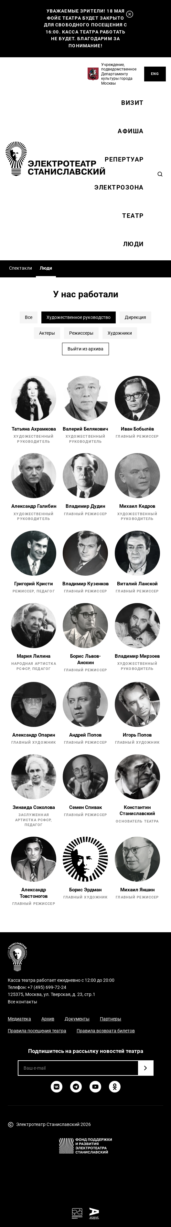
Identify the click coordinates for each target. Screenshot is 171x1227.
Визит (132, 103)
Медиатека (19, 1018)
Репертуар (124, 159)
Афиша (131, 131)
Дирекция (135, 317)
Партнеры (110, 1018)
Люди (133, 244)
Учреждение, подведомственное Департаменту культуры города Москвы (118, 74)
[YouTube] (95, 1086)
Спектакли (20, 268)
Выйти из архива (85, 348)
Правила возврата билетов (106, 1030)
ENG (155, 74)
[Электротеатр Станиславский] (55, 158)
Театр (133, 215)
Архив (47, 1018)
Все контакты (22, 1001)
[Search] (160, 174)
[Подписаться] (145, 1068)
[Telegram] (76, 1086)
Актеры (47, 333)
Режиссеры (81, 333)
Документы (77, 1018)
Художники (120, 333)
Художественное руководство (79, 317)
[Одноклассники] (115, 1086)
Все (28, 317)
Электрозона (119, 187)
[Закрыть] (130, 14)
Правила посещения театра (37, 1030)
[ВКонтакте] (56, 1086)
